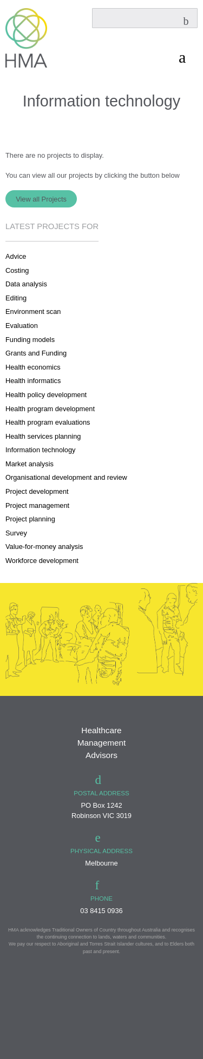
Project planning (30, 519)
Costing (17, 270)
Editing (16, 298)
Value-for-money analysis (44, 546)
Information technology (40, 450)
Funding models (30, 340)
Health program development (50, 409)
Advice (15, 256)
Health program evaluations (47, 422)
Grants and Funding (36, 353)
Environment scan (33, 311)
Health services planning (43, 436)
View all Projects (41, 199)
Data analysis (26, 284)
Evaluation (21, 325)
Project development (37, 491)
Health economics (33, 367)
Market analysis (29, 464)
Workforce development (41, 561)
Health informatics (33, 381)
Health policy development (46, 395)
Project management (37, 505)
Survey (16, 533)
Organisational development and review (66, 477)
